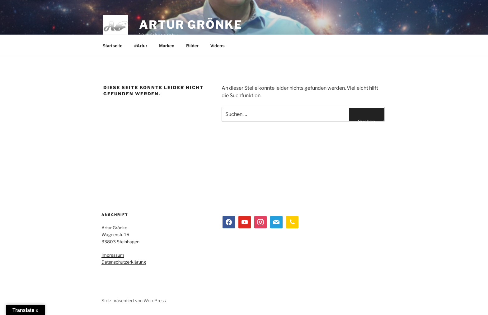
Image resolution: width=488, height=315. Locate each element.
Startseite (113, 45)
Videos (217, 45)
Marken (166, 45)
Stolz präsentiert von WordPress (133, 300)
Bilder (192, 45)
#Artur (140, 45)
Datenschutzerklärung (123, 262)
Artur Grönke (190, 24)
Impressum (112, 255)
